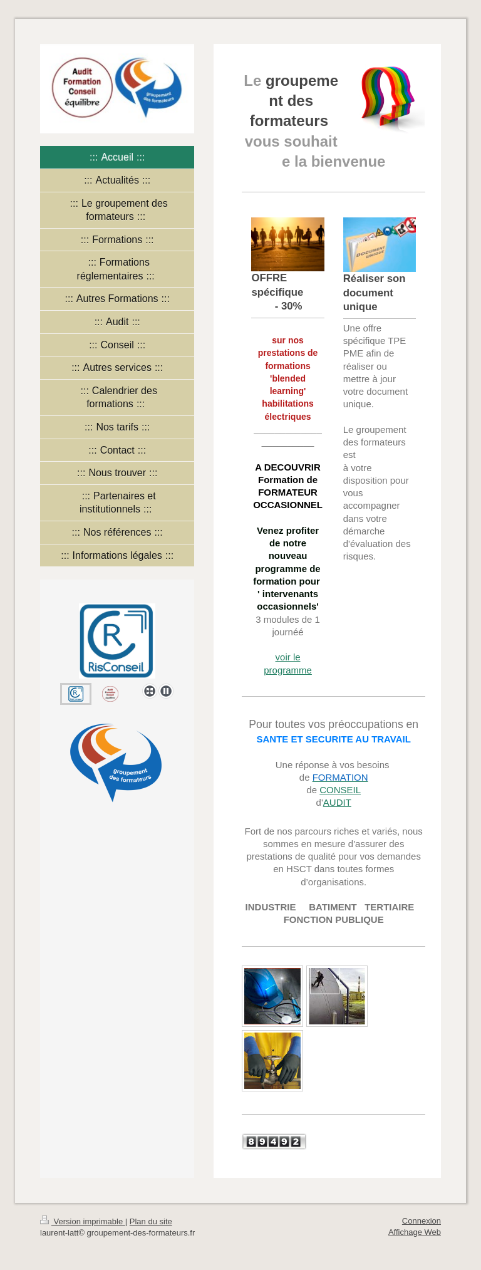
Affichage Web (414, 1232)
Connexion (421, 1221)
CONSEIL (340, 789)
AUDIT (337, 802)
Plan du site (151, 1221)
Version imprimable (82, 1221)
